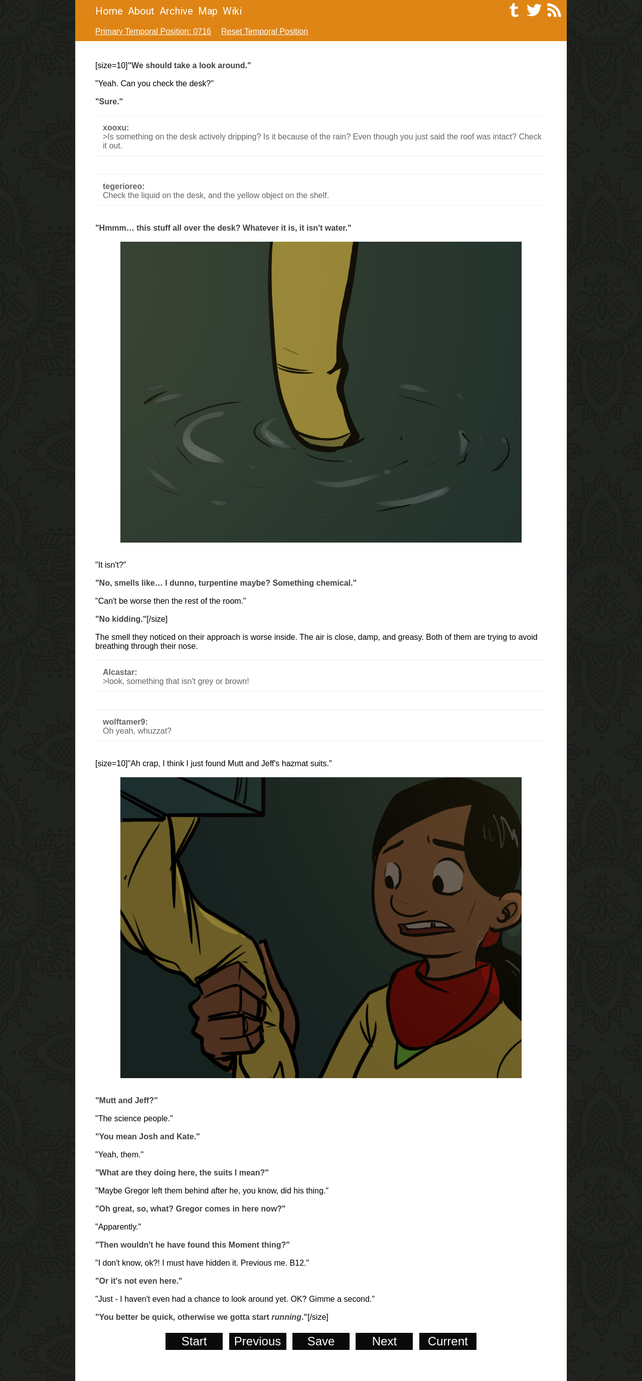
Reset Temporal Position (264, 31)
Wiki (232, 11)
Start (194, 1341)
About (141, 11)
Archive (176, 11)
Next (384, 1341)
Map (208, 11)
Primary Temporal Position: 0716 (153, 31)
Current (448, 1341)
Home (109, 11)
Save (321, 1341)
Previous (257, 1341)
